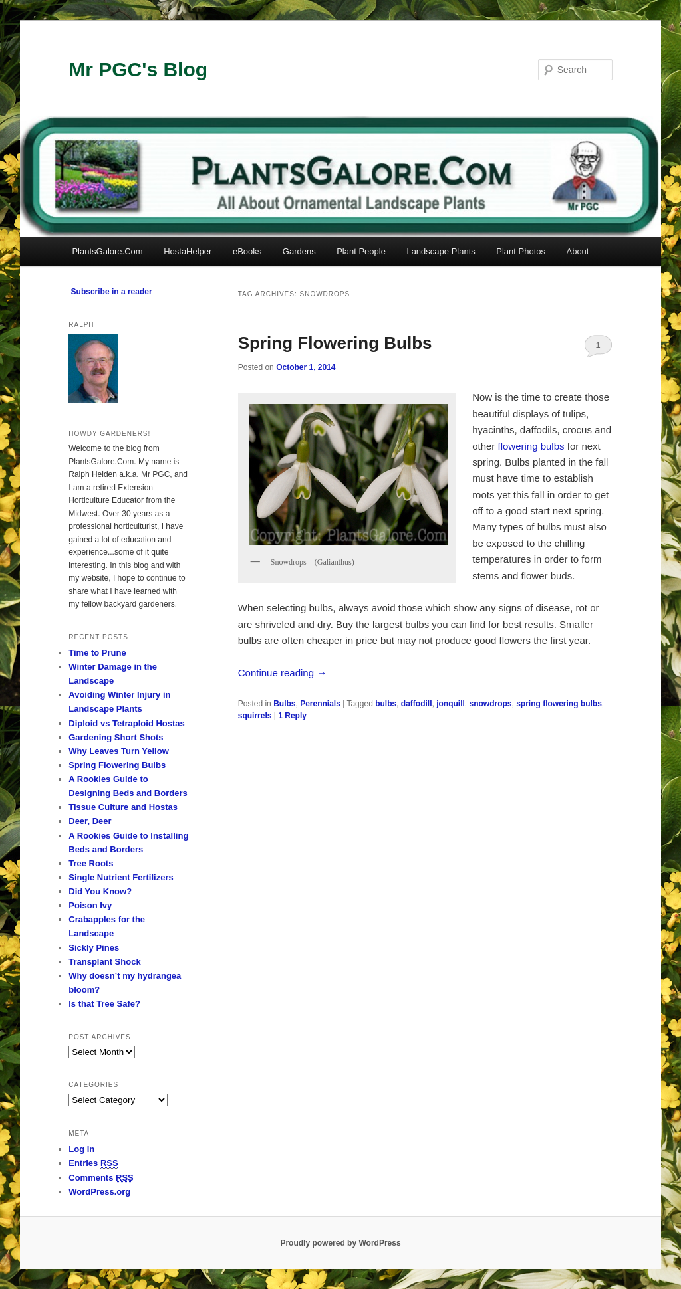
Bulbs (284, 703)
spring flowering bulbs (559, 703)
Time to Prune (97, 653)
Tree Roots (90, 863)
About (577, 251)
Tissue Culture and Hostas (123, 807)
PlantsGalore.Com (107, 251)
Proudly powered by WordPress (340, 1243)
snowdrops (491, 703)
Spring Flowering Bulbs (335, 343)
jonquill (450, 703)
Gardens (299, 251)
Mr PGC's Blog (137, 69)
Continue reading (282, 672)
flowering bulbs (530, 446)
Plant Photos (520, 251)
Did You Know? (100, 891)
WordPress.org (99, 1192)
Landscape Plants (440, 251)
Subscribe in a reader (111, 291)
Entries (93, 1163)
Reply (292, 715)
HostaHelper (187, 251)
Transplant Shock (104, 962)
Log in (81, 1149)
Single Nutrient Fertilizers (120, 877)
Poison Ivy (90, 905)
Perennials (320, 703)
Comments (101, 1178)
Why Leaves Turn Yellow (118, 751)
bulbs (385, 703)
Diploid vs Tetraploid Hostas (126, 723)
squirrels (255, 715)
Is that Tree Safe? (104, 1004)
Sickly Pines (93, 948)
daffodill (416, 703)
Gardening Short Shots (115, 737)
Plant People (361, 251)
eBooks (247, 251)
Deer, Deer (89, 821)
